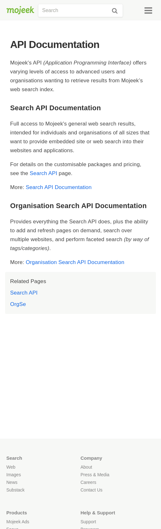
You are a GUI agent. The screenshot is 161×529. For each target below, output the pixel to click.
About (86, 467)
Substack (15, 489)
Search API (43, 173)
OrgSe (18, 304)
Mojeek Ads (17, 521)
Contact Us (91, 489)
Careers (88, 482)
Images (13, 474)
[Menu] (148, 10)
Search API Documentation (59, 187)
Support (88, 521)
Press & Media (94, 474)
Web (11, 467)
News (11, 482)
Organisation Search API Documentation (75, 262)
